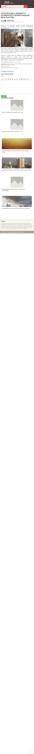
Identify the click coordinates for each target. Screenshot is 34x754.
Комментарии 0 (7, 71)
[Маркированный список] (15, 79)
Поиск (30, 6)
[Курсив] (4, 79)
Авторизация (23, 0)
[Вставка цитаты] (24, 79)
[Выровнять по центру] (10, 79)
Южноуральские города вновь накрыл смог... (12, 131)
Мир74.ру (3, 9)
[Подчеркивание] (6, 79)
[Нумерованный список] (17, 79)
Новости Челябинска (10, 9)
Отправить (4, 96)
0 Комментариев (6, 67)
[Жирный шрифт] (2, 79)
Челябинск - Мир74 (11, 232)
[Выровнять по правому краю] (12, 79)
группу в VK (12, 63)
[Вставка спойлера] (26, 79)
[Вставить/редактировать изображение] (22, 79)
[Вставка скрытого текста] (28, 79)
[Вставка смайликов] (19, 79)
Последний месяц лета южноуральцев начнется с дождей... (16, 208)
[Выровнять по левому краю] (8, 79)
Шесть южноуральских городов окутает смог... (13, 112)
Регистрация (30, 0)
